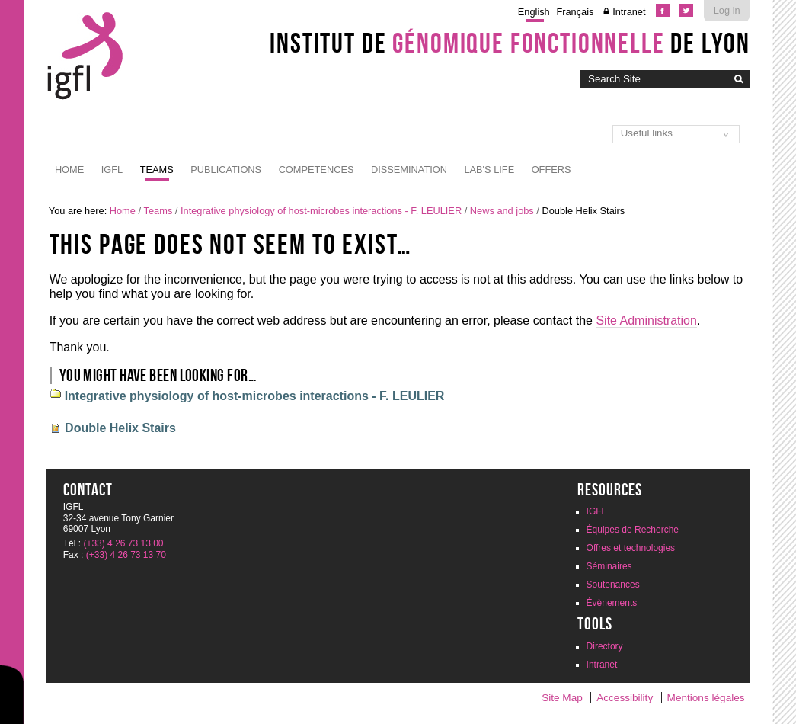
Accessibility (624, 697)
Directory (605, 646)
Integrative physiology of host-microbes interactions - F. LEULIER (321, 210)
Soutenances (613, 584)
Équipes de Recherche (633, 529)
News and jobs (502, 210)
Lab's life (489, 169)
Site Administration (646, 320)
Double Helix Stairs (120, 427)
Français (574, 12)
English (534, 12)
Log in (727, 10)
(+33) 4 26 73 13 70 (126, 554)
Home (69, 169)
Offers (551, 169)
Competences (316, 169)
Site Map (562, 697)
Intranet (628, 12)
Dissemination (409, 169)
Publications (225, 169)
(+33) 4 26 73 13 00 (123, 543)
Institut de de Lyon (510, 42)
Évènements (612, 602)
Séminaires (609, 566)
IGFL (112, 169)
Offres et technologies (631, 548)
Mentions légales (706, 697)
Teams (157, 169)
